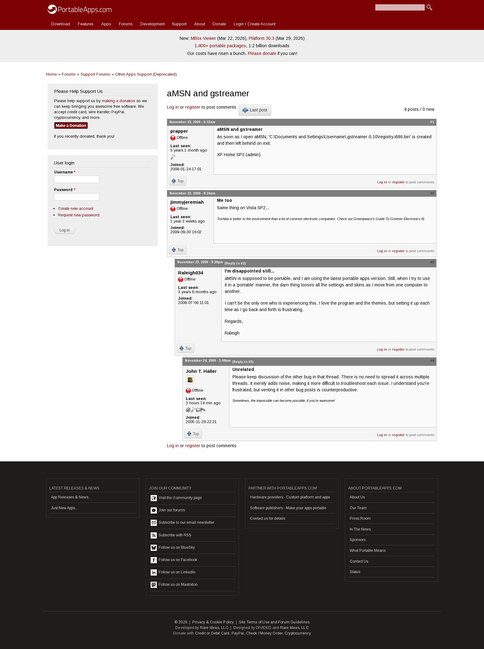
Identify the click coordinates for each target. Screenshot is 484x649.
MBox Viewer (203, 38)
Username (64, 172)
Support (179, 24)
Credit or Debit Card (212, 633)
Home (51, 74)
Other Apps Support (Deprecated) (146, 74)
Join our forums (168, 510)
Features (86, 24)
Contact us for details (267, 518)
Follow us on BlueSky (173, 548)
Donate (219, 24)
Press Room (360, 518)
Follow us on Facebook (174, 560)
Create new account (75, 208)
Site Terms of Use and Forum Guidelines (274, 622)
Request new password (78, 215)
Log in (173, 107)
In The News (360, 529)
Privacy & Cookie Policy (213, 622)
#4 (432, 360)
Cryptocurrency (298, 633)
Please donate (262, 53)
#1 (432, 122)
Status (355, 572)
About (199, 24)
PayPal (238, 633)
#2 (432, 193)
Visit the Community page (176, 498)
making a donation (118, 100)
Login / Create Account (254, 24)
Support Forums (95, 74)
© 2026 (180, 622)
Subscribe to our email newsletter (182, 523)
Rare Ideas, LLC (214, 628)
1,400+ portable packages (220, 45)
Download (60, 24)
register (192, 107)
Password (64, 190)
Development (152, 24)
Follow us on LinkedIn (173, 572)
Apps (106, 24)
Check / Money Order (264, 633)
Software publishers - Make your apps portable (288, 508)
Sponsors (357, 540)
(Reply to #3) (242, 362)
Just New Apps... (64, 508)
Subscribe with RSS (171, 535)
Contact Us (359, 561)
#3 (432, 262)
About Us (357, 497)
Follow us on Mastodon (174, 585)
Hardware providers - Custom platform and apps (290, 497)
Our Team (358, 508)
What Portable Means (368, 550)
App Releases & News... (71, 497)
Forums (126, 24)
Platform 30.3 (261, 38)
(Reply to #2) (235, 263)
